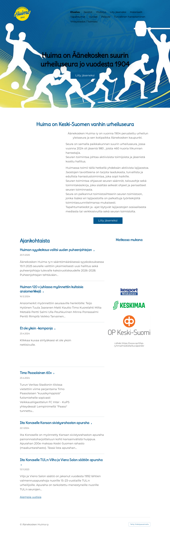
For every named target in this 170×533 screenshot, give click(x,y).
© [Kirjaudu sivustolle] (21, 524)
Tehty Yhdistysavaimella (139, 524)
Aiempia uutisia (30, 497)
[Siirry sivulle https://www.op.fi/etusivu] (129, 325)
